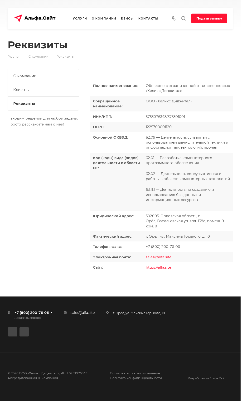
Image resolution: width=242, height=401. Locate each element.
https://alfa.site (158, 267)
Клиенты (21, 89)
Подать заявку (209, 18)
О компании (24, 76)
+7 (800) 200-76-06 (32, 312)
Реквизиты (24, 103)
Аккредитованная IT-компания (33, 378)
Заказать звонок (28, 318)
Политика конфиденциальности (136, 378)
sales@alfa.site (158, 257)
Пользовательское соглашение (135, 373)
